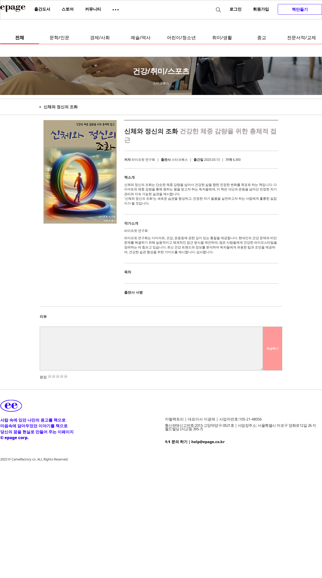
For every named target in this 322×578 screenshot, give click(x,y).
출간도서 (42, 9)
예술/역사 (141, 37)
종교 (261, 37)
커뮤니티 (93, 9)
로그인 (235, 9)
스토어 (68, 9)
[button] (115, 9)
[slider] (58, 376)
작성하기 (272, 348)
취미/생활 (222, 37)
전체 (19, 37)
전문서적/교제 (301, 37)
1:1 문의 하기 (176, 441)
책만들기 (300, 9)
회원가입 (261, 9)
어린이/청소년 (181, 37)
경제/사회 (100, 37)
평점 (43, 377)
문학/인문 (59, 37)
